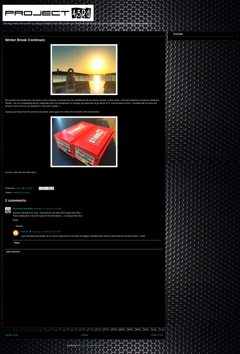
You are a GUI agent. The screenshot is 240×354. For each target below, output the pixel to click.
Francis (24, 231)
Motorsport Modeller (23, 208)
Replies (19, 226)
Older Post (157, 335)
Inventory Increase (21, 192)
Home (84, 335)
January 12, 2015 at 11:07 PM (47, 208)
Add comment (13, 251)
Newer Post (11, 335)
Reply (15, 220)
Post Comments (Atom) (90, 345)
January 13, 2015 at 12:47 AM (46, 231)
